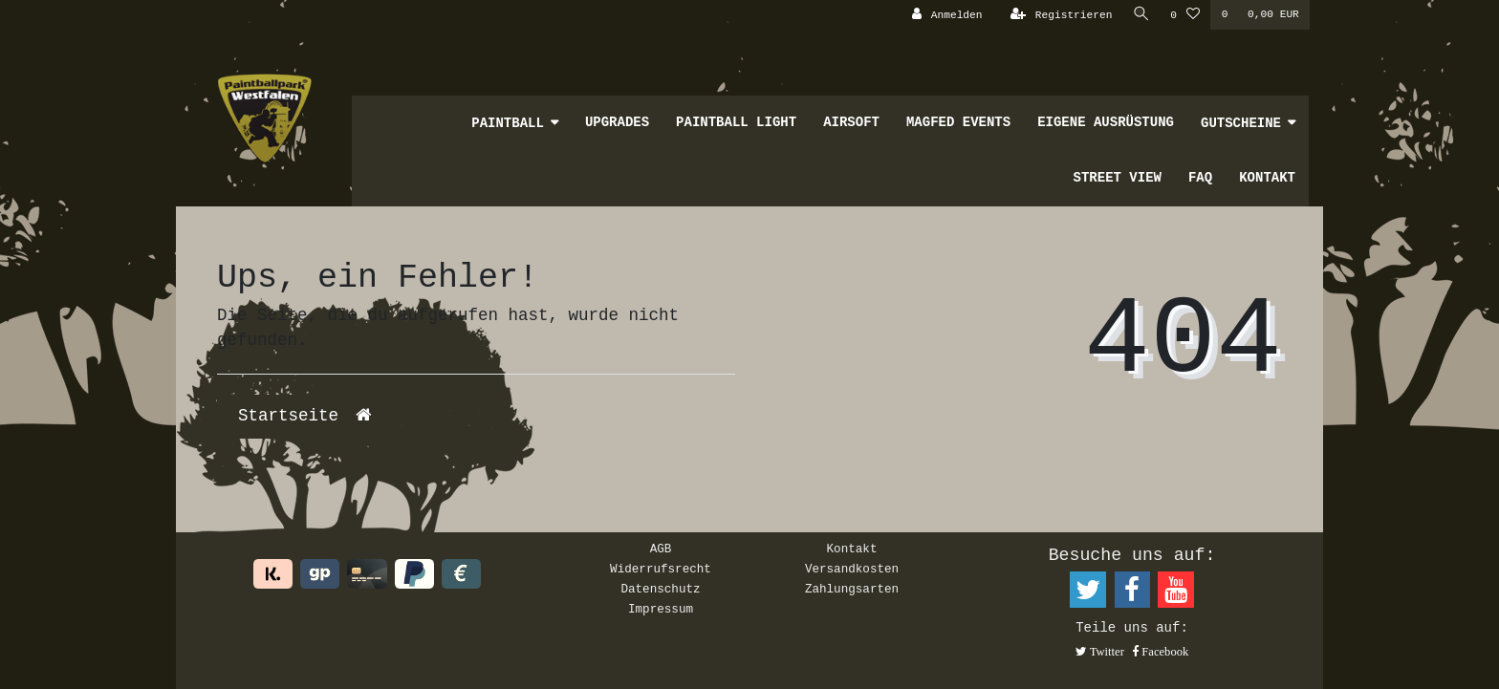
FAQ (1200, 177)
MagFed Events (958, 122)
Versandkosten (852, 569)
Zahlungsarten (852, 589)
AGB (661, 549)
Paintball (507, 123)
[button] (1099, 652)
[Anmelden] (945, 15)
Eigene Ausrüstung (1105, 122)
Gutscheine (1241, 123)
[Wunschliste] (1185, 15)
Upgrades (617, 122)
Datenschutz (660, 589)
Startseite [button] (304, 415)
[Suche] (1140, 15)
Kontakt (1267, 177)
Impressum (660, 609)
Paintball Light (736, 122)
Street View (1118, 177)
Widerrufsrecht (660, 569)
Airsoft (851, 122)
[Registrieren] (1059, 15)
